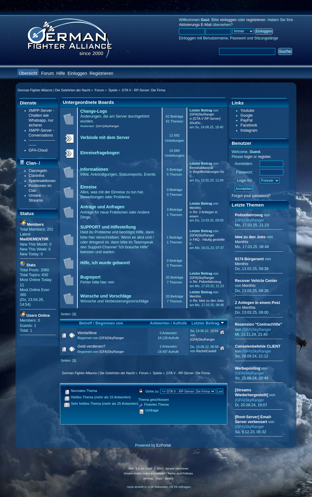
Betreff (85, 323)
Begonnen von (109, 323)
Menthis (195, 208)
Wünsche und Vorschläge (106, 296)
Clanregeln (38, 171)
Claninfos (37, 176)
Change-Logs (93, 111)
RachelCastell (206, 351)
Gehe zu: (152, 391)
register (264, 157)
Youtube (247, 110)
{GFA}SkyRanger (107, 126)
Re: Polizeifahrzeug (207, 281)
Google (246, 115)
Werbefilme (87, 333)
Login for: (245, 180)
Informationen (94, 169)
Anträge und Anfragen (102, 207)
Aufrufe (180, 323)
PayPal (246, 120)
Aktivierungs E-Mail (195, 25)
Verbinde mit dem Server (105, 137)
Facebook (248, 125)
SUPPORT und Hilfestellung (108, 227)
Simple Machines (176, 468)
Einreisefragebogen (100, 153)
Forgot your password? (251, 196)
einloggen (228, 20)
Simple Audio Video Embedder (144, 473)
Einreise (88, 187)
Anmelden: (244, 164)
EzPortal (163, 445)
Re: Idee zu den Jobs (208, 300)
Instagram (248, 130)
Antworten (159, 323)
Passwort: (244, 172)
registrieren (255, 20)
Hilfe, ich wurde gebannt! (105, 263)
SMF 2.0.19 (136, 468)
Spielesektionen (42, 181)
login (248, 157)
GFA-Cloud (38, 150)
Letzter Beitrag (207, 323)
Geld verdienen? (91, 346)
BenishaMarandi (201, 168)
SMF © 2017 (155, 468)
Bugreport (90, 277)
